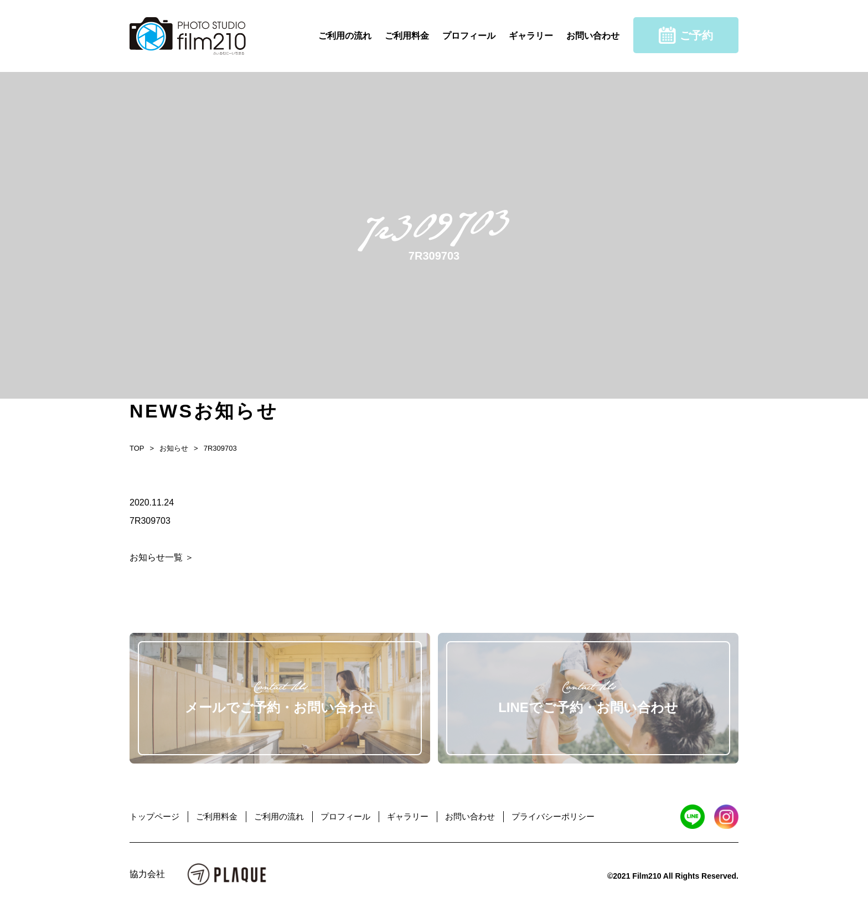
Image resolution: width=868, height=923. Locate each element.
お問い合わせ (592, 35)
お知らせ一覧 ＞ (162, 557)
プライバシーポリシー (553, 816)
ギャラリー (531, 35)
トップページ (154, 816)
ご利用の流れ (344, 35)
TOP (137, 448)
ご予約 (686, 35)
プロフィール (468, 35)
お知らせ (173, 448)
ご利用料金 (407, 35)
